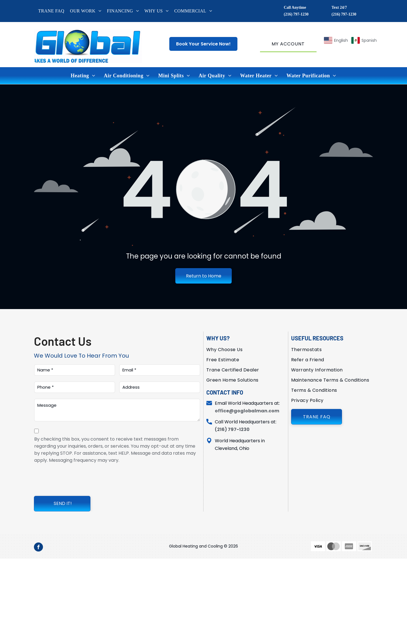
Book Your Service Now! (203, 44)
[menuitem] (54, 11)
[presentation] (77, 479)
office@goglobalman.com (247, 411)
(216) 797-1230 (296, 14)
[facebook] (38, 547)
